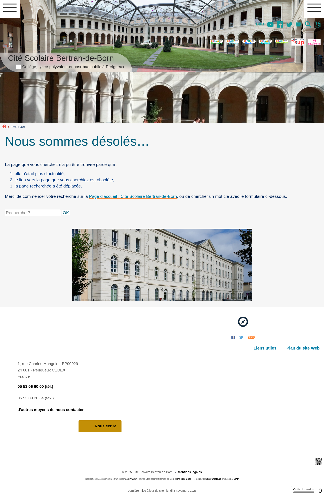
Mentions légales (190, 472)
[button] (308, 25)
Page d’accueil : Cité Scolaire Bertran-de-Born (133, 196)
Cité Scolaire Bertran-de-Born (66, 61)
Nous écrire (100, 426)
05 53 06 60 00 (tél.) (35, 386)
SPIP (236, 479)
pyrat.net (132, 479)
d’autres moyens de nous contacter (51, 409)
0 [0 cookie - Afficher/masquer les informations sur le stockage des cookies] (320, 490)
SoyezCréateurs (213, 479)
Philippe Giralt (184, 479)
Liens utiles (265, 348)
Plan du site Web (303, 348)
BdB (259, 24)
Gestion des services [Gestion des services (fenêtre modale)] (303, 490)
